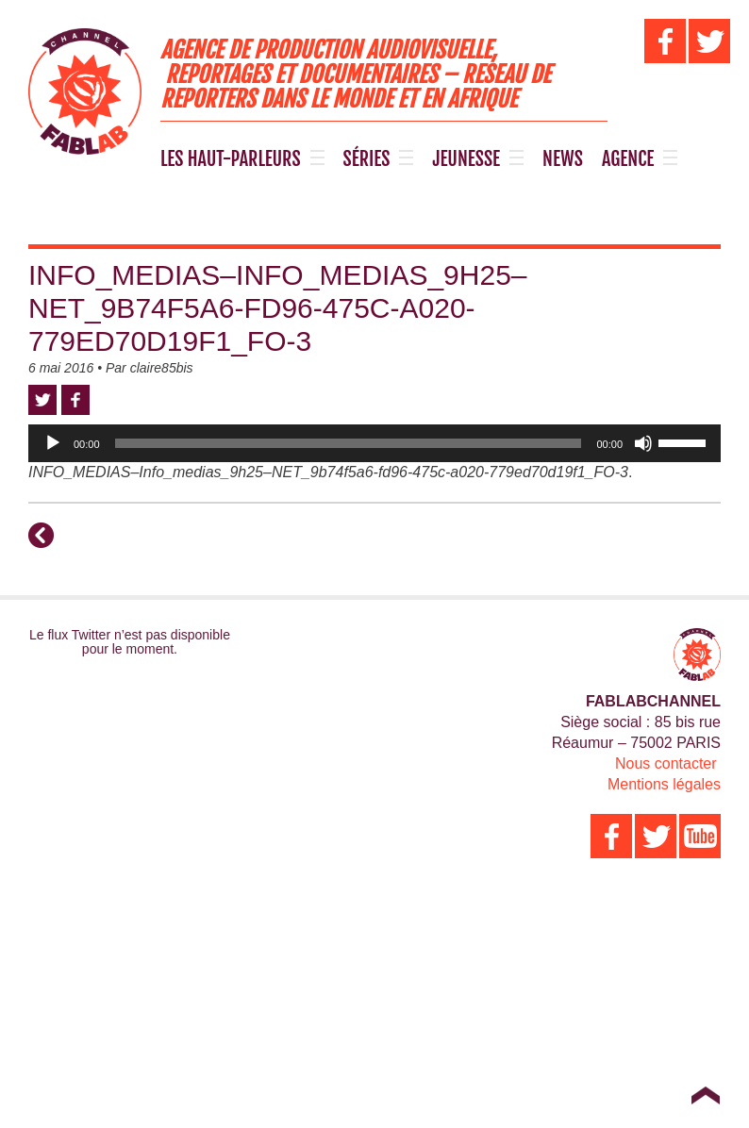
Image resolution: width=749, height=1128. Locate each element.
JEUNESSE (466, 159)
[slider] (348, 443)
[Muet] (643, 443)
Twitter (42, 400)
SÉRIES (367, 159)
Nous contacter (666, 763)
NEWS (562, 159)
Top (705, 1095)
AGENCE (628, 159)
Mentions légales (664, 784)
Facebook (75, 400)
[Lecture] (52, 443)
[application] (374, 443)
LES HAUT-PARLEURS (230, 159)
